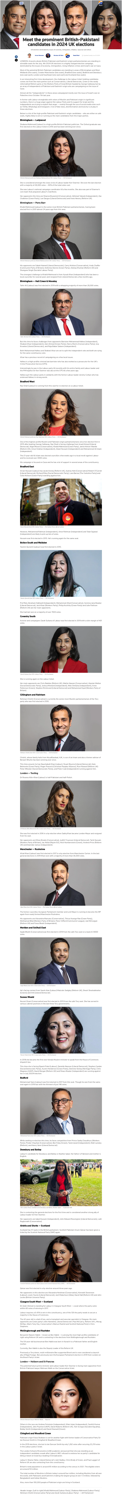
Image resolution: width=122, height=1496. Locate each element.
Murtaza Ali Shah (58, 55)
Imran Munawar (39, 55)
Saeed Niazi (76, 55)
